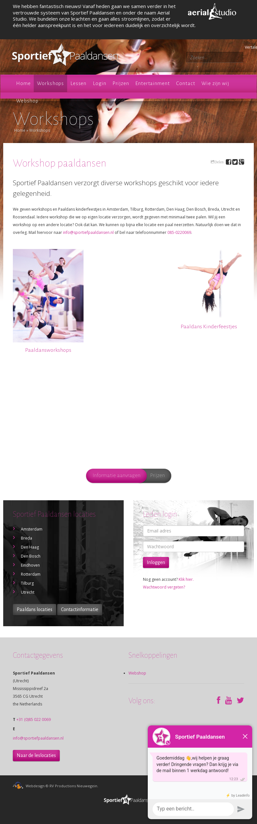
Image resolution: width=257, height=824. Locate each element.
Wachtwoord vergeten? (164, 587)
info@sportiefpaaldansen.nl (88, 232)
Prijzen (157, 475)
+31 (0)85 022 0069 (33, 719)
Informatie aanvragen (116, 475)
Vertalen (246, 47)
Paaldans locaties (34, 609)
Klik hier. (186, 579)
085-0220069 (179, 232)
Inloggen (156, 562)
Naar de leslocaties (36, 755)
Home (19, 130)
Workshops (39, 130)
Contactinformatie (79, 609)
